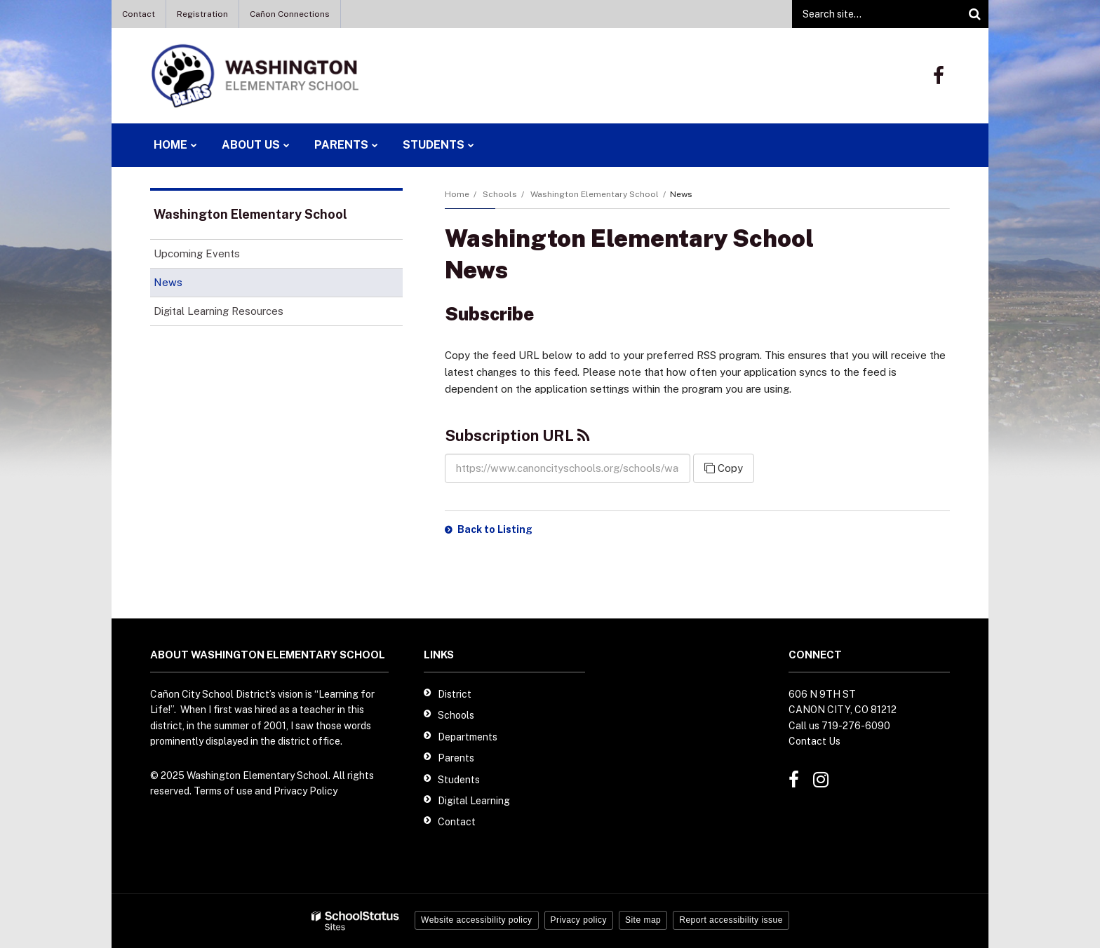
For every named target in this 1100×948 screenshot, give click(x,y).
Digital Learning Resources (218, 311)
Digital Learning (474, 800)
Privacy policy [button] (579, 920)
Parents (456, 758)
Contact (138, 14)
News (168, 282)
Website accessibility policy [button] (476, 920)
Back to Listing (494, 529)
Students (459, 779)
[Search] (974, 14)
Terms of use (223, 791)
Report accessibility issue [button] (731, 920)
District (454, 694)
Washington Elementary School (594, 194)
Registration (202, 14)
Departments (467, 737)
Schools (500, 194)
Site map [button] (643, 920)
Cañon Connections (290, 14)
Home (457, 194)
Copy (723, 468)
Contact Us (814, 741)
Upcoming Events (197, 253)
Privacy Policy (305, 791)
